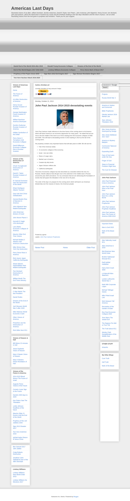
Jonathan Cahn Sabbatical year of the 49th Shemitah (20, 459)
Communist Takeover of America (109, 147)
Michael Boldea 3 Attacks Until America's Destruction (20, 241)
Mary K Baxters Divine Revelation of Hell (20, 361)
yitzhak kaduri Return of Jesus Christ (20, 438)
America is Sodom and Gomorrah (108, 106)
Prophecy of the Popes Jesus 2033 (26, 74)
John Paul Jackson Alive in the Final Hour (108, 188)
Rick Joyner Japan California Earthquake (20, 259)
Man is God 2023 (108, 227)
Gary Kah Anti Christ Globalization (20, 194)
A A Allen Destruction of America (20, 100)
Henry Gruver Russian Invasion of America (20, 107)
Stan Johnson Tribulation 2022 (107, 121)
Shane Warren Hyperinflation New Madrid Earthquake (19, 265)
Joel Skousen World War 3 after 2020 (20, 307)
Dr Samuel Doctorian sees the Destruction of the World (20, 182)
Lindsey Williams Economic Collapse (62, 70)
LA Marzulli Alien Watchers (107, 274)
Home (65, 247)
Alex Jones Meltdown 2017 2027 (109, 136)
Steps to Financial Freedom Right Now (109, 165)
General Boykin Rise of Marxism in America (20, 201)
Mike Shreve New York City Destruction (20, 248)
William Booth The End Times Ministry (19, 279)
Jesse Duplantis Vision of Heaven (19, 350)
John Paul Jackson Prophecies (50, 237)
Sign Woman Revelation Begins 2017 (86, 74)
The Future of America (17, 95)
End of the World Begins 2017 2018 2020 (28, 70)
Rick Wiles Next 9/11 (20, 330)
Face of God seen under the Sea (108, 156)
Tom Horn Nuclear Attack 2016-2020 (27, 78)
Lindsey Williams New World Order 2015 (19, 474)
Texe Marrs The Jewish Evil (107, 318)
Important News (107, 224)
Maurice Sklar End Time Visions (19, 235)
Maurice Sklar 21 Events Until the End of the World (20, 415)
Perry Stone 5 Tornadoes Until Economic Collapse (19, 140)
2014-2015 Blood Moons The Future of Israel (20, 378)
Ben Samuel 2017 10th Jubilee (19, 447)
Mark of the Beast (108, 366)
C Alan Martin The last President (19, 292)
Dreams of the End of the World (89, 66)
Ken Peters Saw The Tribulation (20, 401)
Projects (105, 94)
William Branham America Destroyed (19, 120)
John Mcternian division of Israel (18, 213)
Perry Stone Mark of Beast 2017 (92, 70)
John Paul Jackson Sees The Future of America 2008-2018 (109, 214)
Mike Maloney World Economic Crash (20, 313)
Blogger (76, 496)
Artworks (105, 347)
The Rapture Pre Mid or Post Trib (109, 324)
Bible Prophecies (108, 111)
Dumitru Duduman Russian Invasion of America (20, 127)
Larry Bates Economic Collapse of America (20, 228)
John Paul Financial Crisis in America (109, 182)
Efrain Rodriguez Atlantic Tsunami (19, 189)
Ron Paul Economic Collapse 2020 (109, 313)
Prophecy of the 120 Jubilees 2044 (20, 422)
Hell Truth (105, 362)
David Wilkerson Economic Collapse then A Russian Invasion (19, 148)
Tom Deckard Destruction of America (18, 273)
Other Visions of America (18, 318)
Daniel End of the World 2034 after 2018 (28, 66)
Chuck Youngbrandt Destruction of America (20, 168)
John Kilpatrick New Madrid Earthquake (20, 207)
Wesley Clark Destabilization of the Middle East (109, 334)
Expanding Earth (108, 151)
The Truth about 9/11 (109, 329)
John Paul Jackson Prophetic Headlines (109, 208)
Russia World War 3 (109, 98)
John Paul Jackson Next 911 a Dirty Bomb (108, 196)
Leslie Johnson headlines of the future (18, 408)
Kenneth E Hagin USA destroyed (19, 222)
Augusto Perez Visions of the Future (20, 385)
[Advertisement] (28, 39)
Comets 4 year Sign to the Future (20, 390)
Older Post (91, 247)
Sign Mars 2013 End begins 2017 (56, 74)
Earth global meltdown (106, 263)
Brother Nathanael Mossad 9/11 (108, 258)
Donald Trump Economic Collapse (60, 66)
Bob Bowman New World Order (108, 252)
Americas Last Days (32, 8)
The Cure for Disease (109, 170)
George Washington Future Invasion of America (20, 114)
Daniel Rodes (17, 297)
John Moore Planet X (20, 218)
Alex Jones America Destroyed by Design (109, 130)
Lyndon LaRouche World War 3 (108, 280)
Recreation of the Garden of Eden (108, 307)
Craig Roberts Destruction (18, 453)
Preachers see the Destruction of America (19, 325)
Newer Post (39, 247)
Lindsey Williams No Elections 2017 (20, 481)
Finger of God (107, 161)
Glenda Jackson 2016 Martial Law (109, 115)
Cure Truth (105, 358)
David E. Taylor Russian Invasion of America (20, 175)
